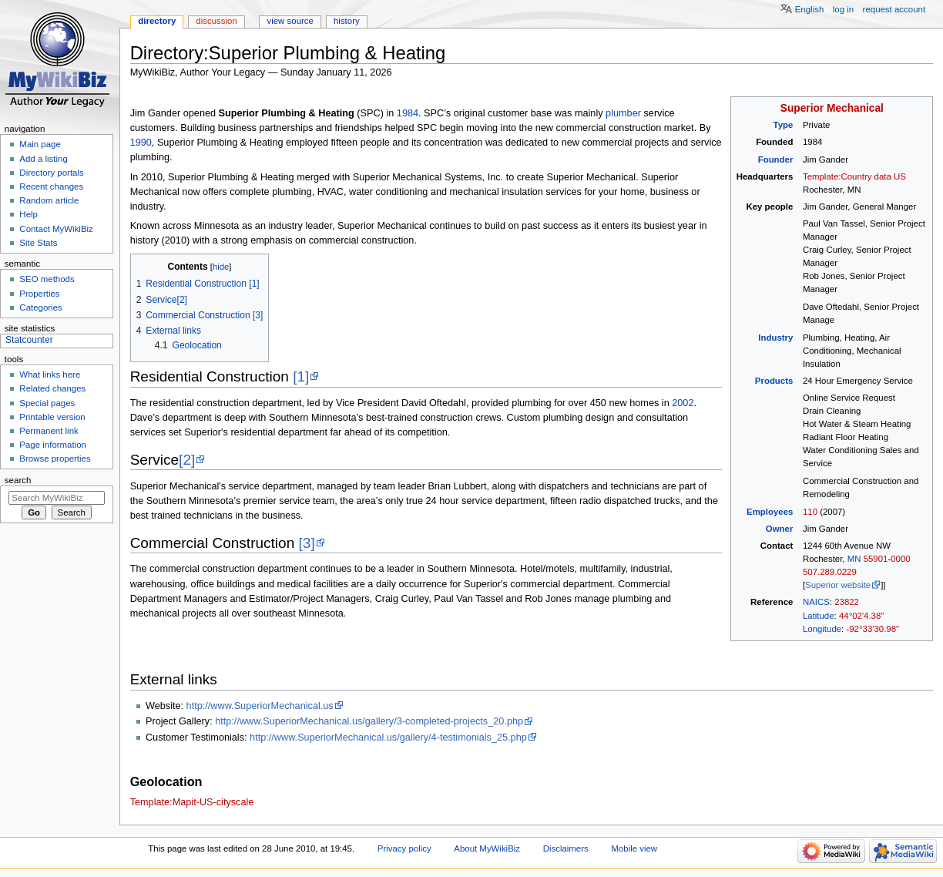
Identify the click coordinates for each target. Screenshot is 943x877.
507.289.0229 (830, 571)
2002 (682, 403)
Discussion (216, 20)
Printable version (52, 417)
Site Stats (38, 242)
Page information (52, 444)
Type (784, 124)
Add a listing (43, 158)
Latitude (818, 615)
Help (28, 214)
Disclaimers (566, 848)
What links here (49, 374)
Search (18, 480)
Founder (776, 159)
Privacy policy (404, 848)
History (347, 20)
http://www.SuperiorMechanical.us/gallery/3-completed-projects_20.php (369, 721)
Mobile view (634, 848)
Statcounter (29, 339)
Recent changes (51, 186)
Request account (894, 9)
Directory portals (51, 172)
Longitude (822, 628)
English (809, 9)
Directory (157, 20)
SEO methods (46, 279)
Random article (49, 200)
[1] (301, 376)
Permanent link (48, 430)
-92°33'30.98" (872, 628)
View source (290, 20)
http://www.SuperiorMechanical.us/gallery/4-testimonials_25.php (388, 737)
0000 (900, 558)
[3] (307, 543)
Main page (40, 144)
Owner (780, 528)
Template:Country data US (854, 176)
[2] (187, 460)
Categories (40, 307)
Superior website (838, 585)
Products (774, 380)
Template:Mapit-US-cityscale (192, 802)
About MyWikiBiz (487, 848)
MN (854, 558)
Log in (843, 9)
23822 (846, 602)
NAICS (816, 602)
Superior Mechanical (832, 108)
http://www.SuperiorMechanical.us (260, 706)
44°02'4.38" (861, 615)
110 (810, 511)
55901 (876, 558)
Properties (39, 293)
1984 (407, 113)
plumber (623, 113)
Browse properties (54, 458)
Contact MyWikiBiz (55, 229)
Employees (770, 511)
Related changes (52, 388)
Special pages (47, 403)
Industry (775, 337)
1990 (141, 142)
